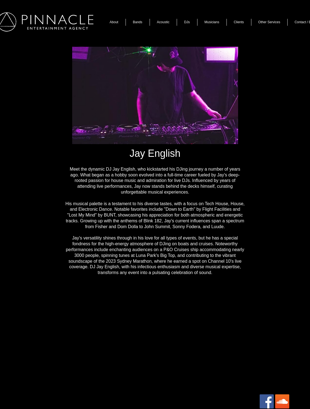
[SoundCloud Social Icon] (282, 401)
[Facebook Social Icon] (267, 401)
